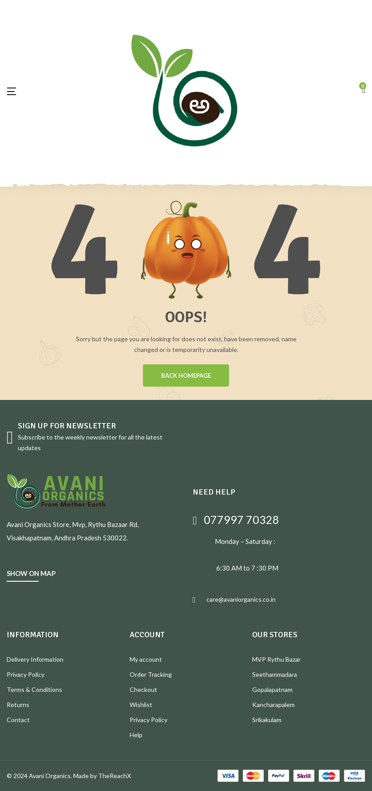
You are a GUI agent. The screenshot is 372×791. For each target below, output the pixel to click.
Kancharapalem (273, 704)
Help (136, 735)
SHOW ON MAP (31, 573)
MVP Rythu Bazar (276, 659)
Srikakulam (266, 719)
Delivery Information (35, 659)
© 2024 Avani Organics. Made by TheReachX (69, 775)
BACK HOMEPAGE (186, 375)
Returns (18, 704)
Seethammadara (274, 674)
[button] (363, 90)
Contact (18, 719)
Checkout (143, 689)
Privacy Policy (25, 674)
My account (146, 659)
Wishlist (141, 704)
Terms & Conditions (34, 689)
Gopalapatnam (272, 689)
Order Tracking (151, 674)
